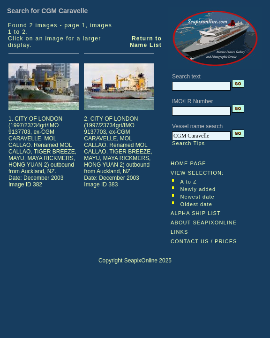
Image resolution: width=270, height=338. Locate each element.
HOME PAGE (188, 163)
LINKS (179, 232)
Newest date (197, 197)
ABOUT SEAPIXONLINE (204, 222)
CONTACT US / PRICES (204, 241)
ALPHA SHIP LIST (196, 213)
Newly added (198, 189)
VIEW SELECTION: (197, 173)
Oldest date (196, 204)
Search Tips (188, 143)
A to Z (188, 181)
